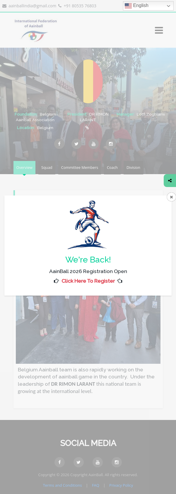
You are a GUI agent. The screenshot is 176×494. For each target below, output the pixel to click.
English (136, 5)
